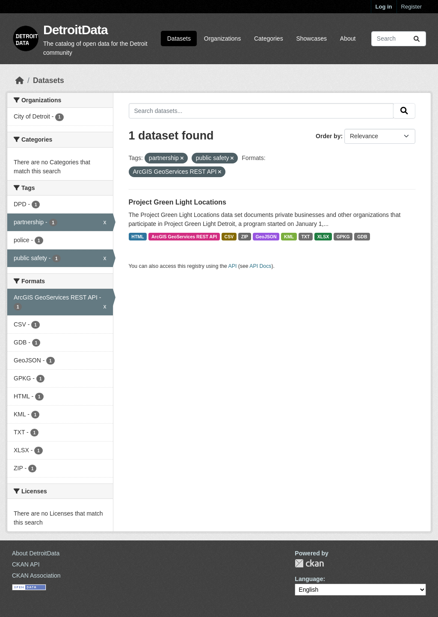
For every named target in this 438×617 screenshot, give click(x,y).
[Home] (19, 80)
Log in (384, 6)
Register (411, 6)
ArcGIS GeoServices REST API (184, 236)
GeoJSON (266, 236)
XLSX (323, 236)
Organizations (222, 38)
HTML (137, 236)
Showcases (311, 38)
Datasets (179, 38)
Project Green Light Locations (177, 202)
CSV (229, 236)
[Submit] (416, 38)
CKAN (309, 563)
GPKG (343, 236)
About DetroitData (35, 553)
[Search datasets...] (398, 38)
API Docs (260, 266)
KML (289, 236)
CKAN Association (36, 575)
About (348, 38)
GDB (362, 236)
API (232, 266)
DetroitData (75, 30)
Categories (268, 38)
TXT (305, 236)
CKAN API (26, 564)
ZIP (244, 236)
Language (309, 578)
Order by (328, 136)
